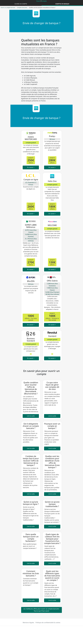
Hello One (52, 181)
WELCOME (52, 225)
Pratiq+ (52, 136)
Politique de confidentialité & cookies (48, 623)
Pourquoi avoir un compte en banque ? (52, 426)
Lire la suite (31, 416)
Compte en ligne (30, 179)
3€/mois (52, 139)
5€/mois (31, 284)
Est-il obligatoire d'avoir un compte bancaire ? (31, 426)
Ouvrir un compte (21, 4)
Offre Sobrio (52, 280)
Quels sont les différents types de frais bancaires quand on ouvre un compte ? (52, 575)
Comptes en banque (62, 4)
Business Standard (31, 339)
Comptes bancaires (22, 7)
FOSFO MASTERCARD (31, 138)
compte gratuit (31, 143)
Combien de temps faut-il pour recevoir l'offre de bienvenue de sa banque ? (31, 460)
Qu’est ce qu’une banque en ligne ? (31, 503)
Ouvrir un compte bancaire (8, 7)
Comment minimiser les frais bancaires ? (31, 573)
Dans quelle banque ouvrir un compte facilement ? (31, 537)
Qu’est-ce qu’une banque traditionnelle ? (52, 504)
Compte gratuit (31, 344)
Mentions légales (28, 623)
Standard (52, 336)
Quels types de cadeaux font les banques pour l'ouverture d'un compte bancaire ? (52, 539)
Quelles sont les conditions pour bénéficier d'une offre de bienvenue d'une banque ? (52, 462)
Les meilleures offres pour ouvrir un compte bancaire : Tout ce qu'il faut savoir (41, 610)
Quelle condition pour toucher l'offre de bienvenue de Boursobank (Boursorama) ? (30, 388)
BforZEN (30, 281)
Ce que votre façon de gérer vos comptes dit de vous (52, 385)
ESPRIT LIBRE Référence (31, 226)
